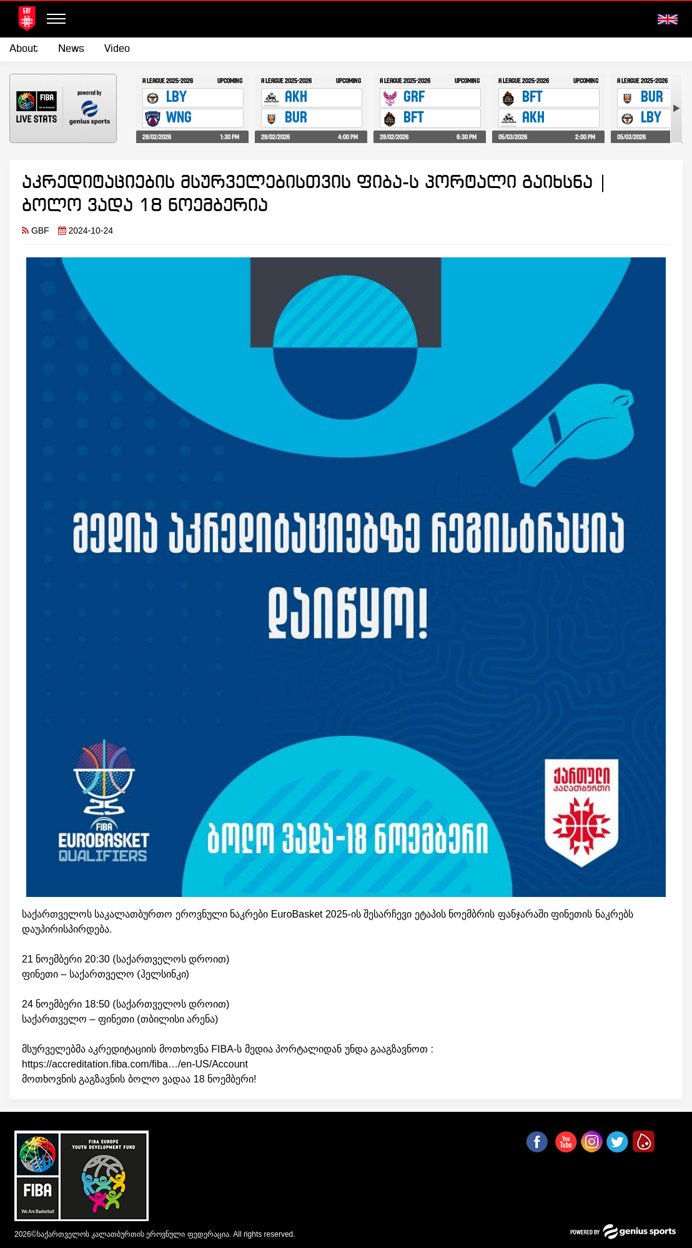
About (23, 49)
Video (117, 49)
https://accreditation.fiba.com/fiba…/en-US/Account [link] (135, 1064)
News (71, 49)
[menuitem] (28, 49)
